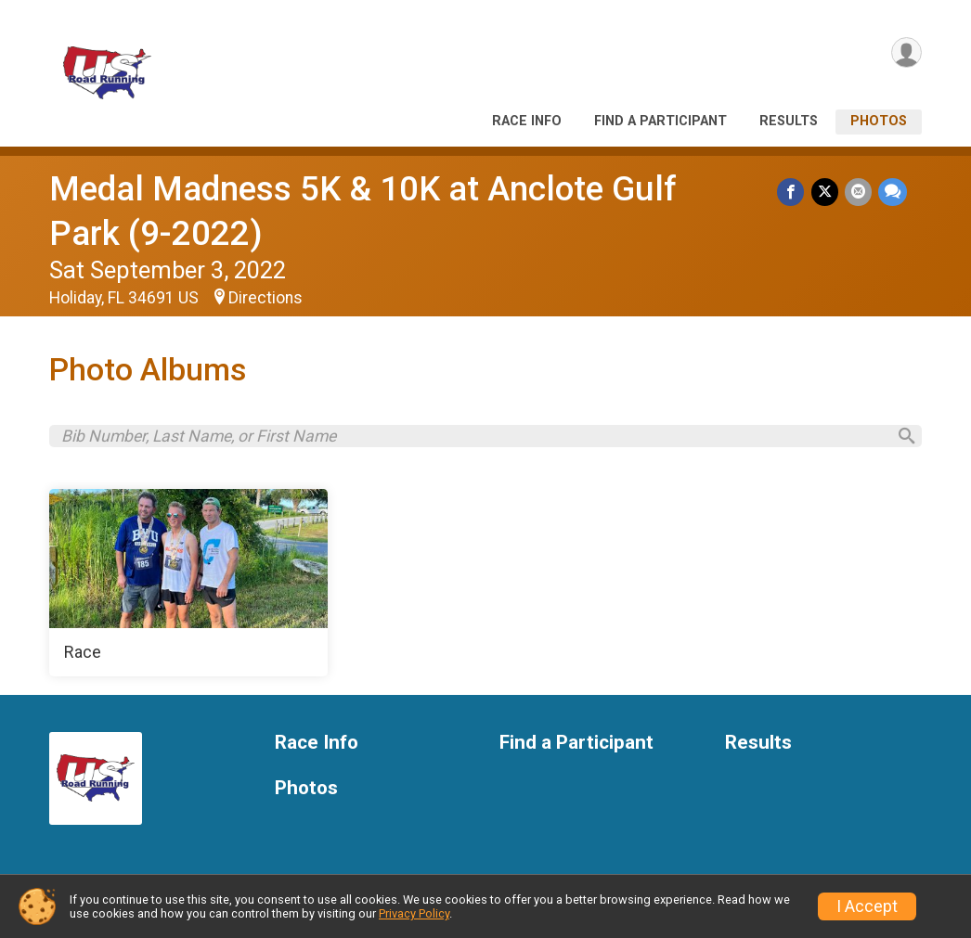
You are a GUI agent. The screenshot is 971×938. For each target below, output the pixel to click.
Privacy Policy (414, 913)
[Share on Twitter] (826, 192)
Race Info (527, 121)
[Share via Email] (859, 192)
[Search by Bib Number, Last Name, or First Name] (472, 438)
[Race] (188, 587)
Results (788, 121)
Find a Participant (660, 121)
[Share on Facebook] (794, 192)
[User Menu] (904, 54)
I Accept (867, 906)
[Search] (899, 439)
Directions (265, 298)
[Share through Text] (892, 192)
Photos (878, 121)
